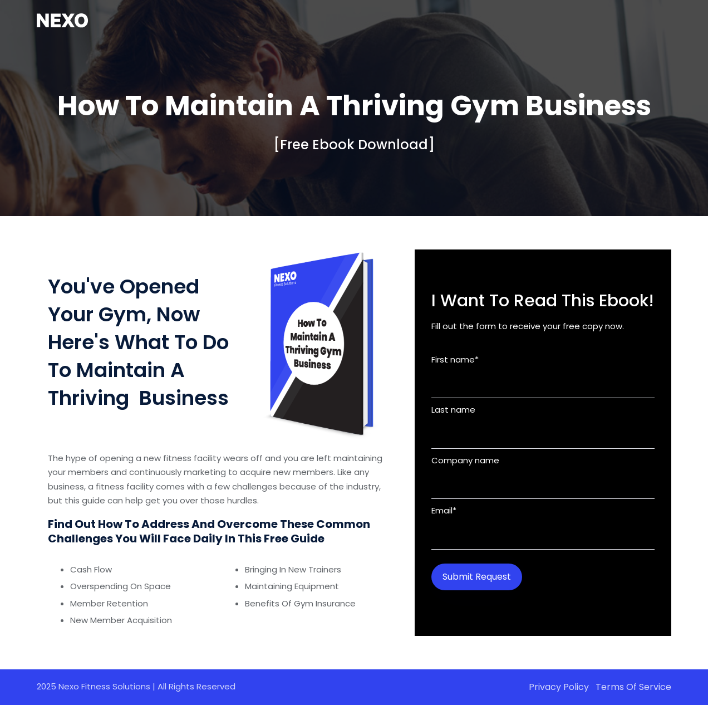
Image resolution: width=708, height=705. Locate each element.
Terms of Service (633, 686)
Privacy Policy (559, 686)
